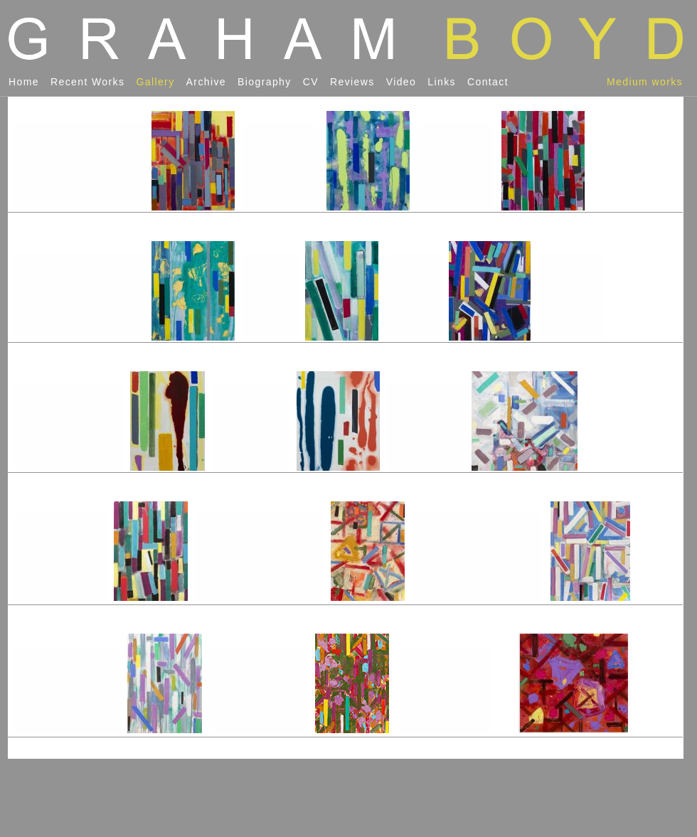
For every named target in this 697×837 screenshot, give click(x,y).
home (24, 81)
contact (488, 81)
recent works (87, 81)
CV (311, 81)
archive (206, 81)
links (441, 81)
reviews (352, 81)
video (401, 81)
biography (265, 81)
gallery (155, 81)
